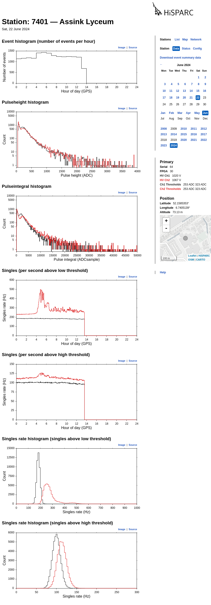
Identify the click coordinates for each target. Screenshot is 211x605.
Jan (163, 113)
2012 (204, 128)
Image (121, 47)
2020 (184, 140)
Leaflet (192, 255)
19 (177, 97)
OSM (191, 259)
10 (164, 91)
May (197, 113)
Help (163, 272)
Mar (180, 113)
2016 (194, 134)
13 (184, 91)
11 (170, 91)
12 (177, 91)
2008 (164, 128)
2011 (194, 128)
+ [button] (166, 221)
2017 (204, 134)
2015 (184, 134)
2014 (174, 134)
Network (196, 39)
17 (164, 97)
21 (191, 97)
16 (204, 91)
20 (184, 97)
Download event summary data (180, 57)
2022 (204, 140)
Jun (205, 113)
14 (191, 91)
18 (170, 97)
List (177, 39)
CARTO (200, 259)
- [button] (166, 228)
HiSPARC (204, 255)
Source (133, 47)
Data (176, 48)
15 (197, 91)
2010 (184, 128)
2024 (174, 145)
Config (197, 48)
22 (197, 97)
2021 (194, 140)
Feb (171, 113)
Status (186, 48)
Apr (188, 113)
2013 (164, 134)
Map (185, 39)
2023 (164, 145)
